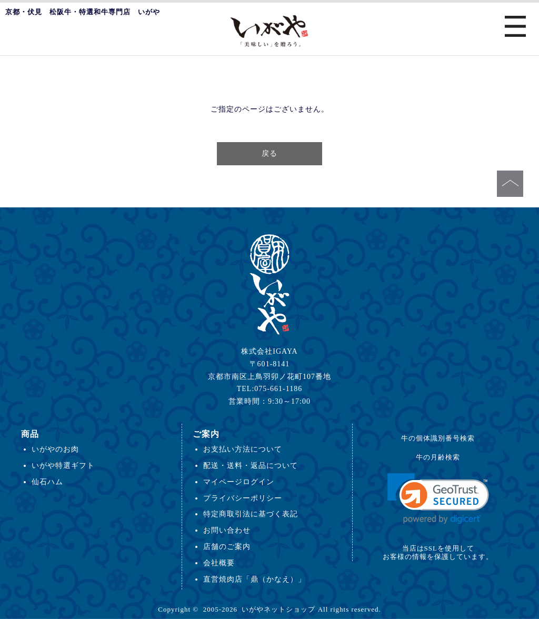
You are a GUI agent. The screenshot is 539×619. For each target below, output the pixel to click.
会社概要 (219, 562)
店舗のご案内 (227, 546)
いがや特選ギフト (63, 465)
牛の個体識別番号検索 (438, 438)
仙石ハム (47, 481)
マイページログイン (238, 481)
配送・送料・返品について (250, 465)
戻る (269, 153)
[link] (438, 498)
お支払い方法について (242, 449)
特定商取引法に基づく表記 (250, 514)
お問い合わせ (227, 530)
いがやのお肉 (55, 449)
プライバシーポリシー (242, 498)
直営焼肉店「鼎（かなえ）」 (254, 579)
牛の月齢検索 (438, 457)
